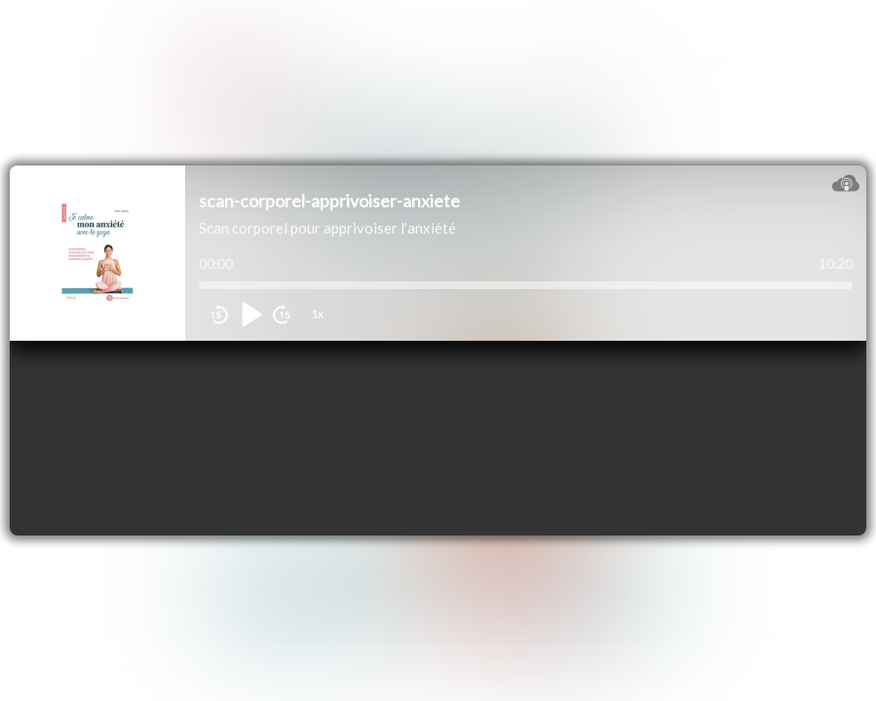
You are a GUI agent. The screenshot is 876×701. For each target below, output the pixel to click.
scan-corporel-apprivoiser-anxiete (329, 200)
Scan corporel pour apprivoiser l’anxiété (327, 228)
